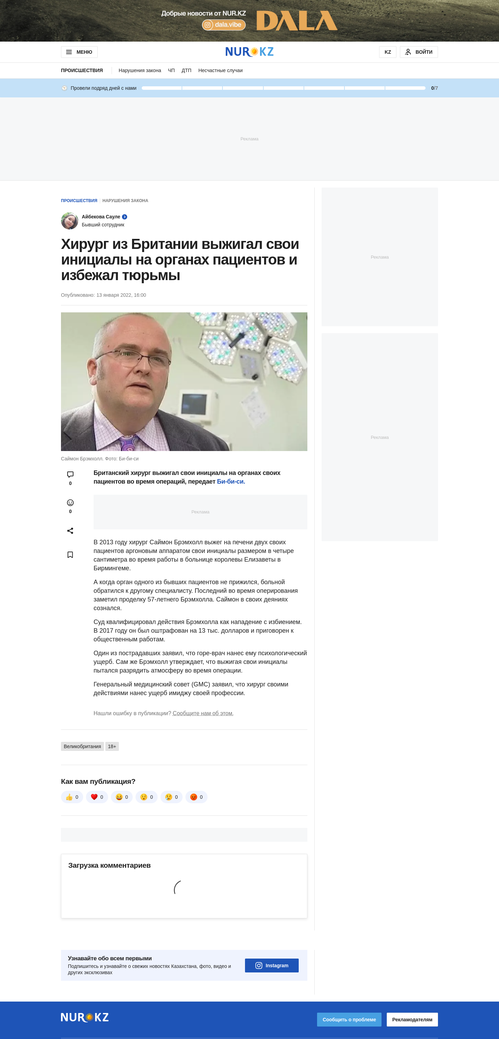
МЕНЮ (78, 52)
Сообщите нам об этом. (203, 713)
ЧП (171, 70)
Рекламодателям (412, 1000)
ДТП (186, 70)
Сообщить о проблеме (349, 1000)
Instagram (272, 946)
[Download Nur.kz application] (249, 21)
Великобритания (82, 746)
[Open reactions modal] (70, 506)
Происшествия (82, 70)
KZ (388, 52)
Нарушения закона (140, 70)
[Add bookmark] (70, 555)
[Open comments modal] (70, 478)
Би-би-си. (231, 481)
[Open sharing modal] (70, 531)
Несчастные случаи (220, 70)
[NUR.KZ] (249, 52)
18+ (112, 746)
